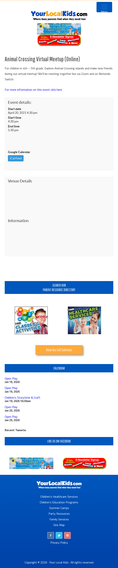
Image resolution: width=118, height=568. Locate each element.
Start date (14, 109)
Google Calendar (19, 152)
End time (14, 126)
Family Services (59, 519)
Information (18, 221)
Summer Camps (59, 508)
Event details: (19, 102)
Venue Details (20, 181)
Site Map (59, 525)
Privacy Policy (59, 542)
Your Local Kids (58, 562)
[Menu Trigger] (104, 7)
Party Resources (59, 513)
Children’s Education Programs (59, 502)
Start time (14, 117)
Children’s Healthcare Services (59, 496)
